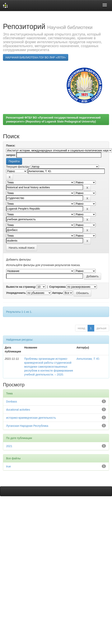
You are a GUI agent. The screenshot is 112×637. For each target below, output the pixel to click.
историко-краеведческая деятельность (31, 417)
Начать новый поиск (22, 247)
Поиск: (10, 145)
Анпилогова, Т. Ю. (88, 358)
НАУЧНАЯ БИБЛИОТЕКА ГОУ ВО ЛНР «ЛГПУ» (36, 57)
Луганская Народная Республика (27, 425)
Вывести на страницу (21, 286)
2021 (9, 446)
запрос (11, 155)
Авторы (57, 292)
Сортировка (57, 286)
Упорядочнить (16, 292)
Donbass (11, 401)
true (8, 466)
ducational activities (18, 409)
